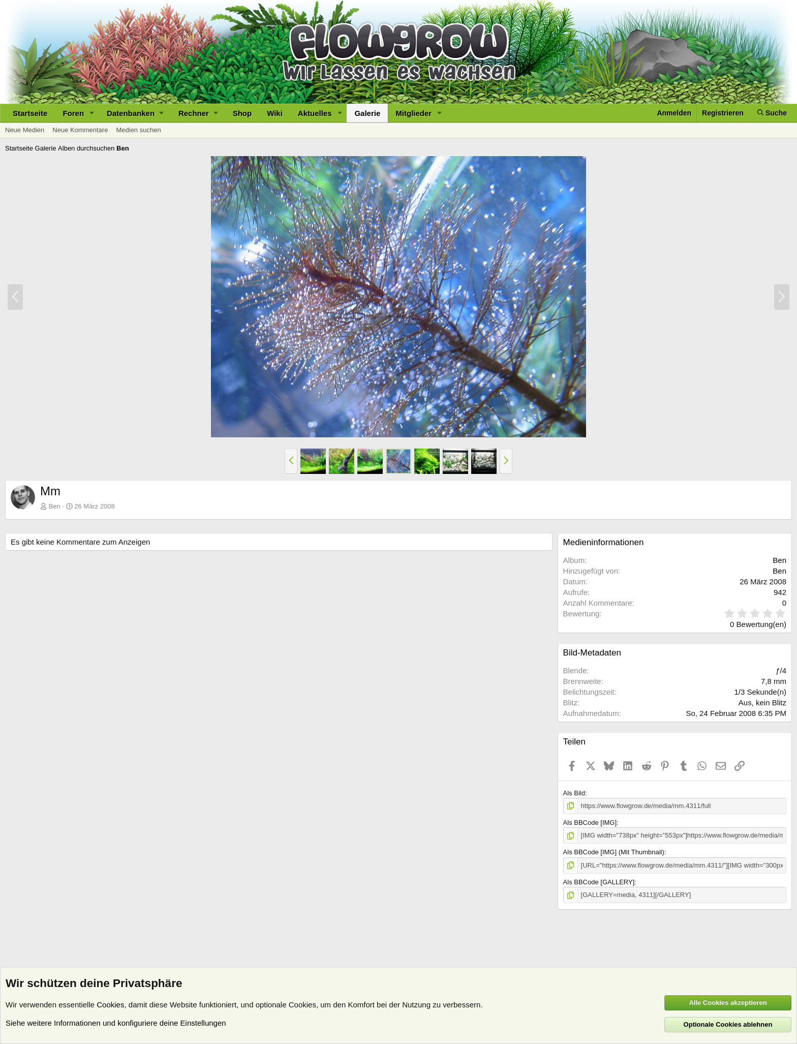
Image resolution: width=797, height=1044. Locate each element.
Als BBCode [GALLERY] (599, 882)
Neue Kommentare (80, 130)
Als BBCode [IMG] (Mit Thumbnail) (613, 852)
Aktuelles (315, 113)
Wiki (275, 113)
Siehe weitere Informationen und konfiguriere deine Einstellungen (116, 1023)
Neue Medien (24, 130)
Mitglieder (413, 113)
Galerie (367, 113)
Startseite (30, 113)
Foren (73, 113)
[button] (92, 113)
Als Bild (574, 793)
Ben (54, 506)
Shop (242, 113)
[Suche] (772, 113)
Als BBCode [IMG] (590, 822)
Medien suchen (138, 130)
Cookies (110, 1004)
